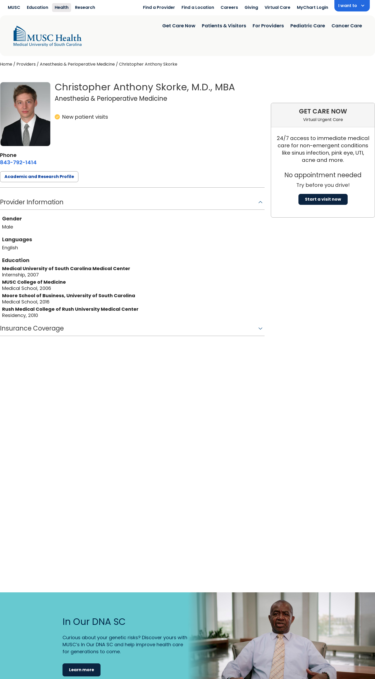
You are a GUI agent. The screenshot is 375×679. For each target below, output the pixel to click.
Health (61, 7)
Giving (251, 7)
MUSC (14, 7)
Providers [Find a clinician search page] (26, 64)
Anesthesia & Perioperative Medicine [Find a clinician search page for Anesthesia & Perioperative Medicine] (77, 64)
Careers (229, 7)
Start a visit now (323, 199)
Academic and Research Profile (39, 177)
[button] (132, 204)
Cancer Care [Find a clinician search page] (347, 25)
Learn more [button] (81, 670)
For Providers (268, 25)
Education (37, 7)
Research (85, 7)
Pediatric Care (307, 25)
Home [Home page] (6, 64)
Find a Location (198, 7)
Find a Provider (159, 7)
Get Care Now (178, 25)
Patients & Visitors (224, 25)
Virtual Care (277, 7)
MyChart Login (312, 7)
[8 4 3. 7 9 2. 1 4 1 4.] (18, 162)
